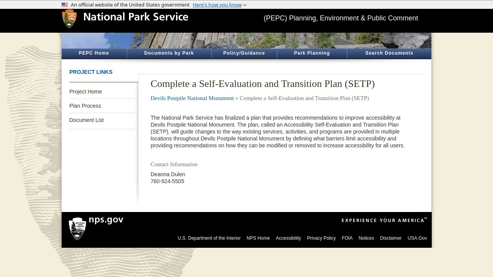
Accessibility (288, 238)
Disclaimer (391, 238)
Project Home (85, 91)
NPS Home (258, 238)
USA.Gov (417, 238)
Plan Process (85, 106)
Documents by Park (169, 53)
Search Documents (390, 53)
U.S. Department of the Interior (209, 238)
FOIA (347, 238)
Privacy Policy (321, 238)
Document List (86, 120)
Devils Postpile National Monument (192, 98)
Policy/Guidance (244, 53)
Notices (366, 238)
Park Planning (312, 53)
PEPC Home (94, 53)
